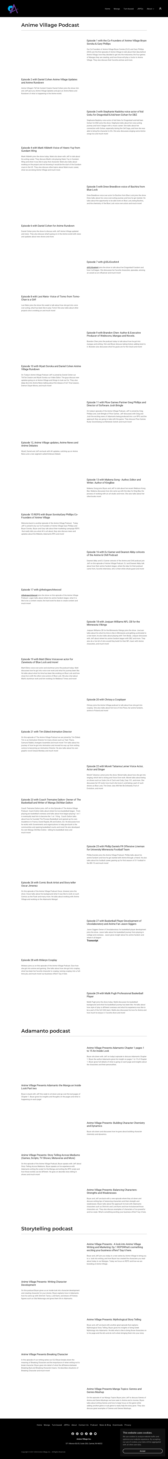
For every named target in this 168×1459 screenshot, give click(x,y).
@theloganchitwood (29, 595)
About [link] (74, 1425)
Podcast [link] (94, 1425)
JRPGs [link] (140, 9)
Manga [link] (117, 9)
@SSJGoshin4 (92, 267)
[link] (13, 8)
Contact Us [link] (83, 1425)
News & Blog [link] (105, 1425)
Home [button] (39, 1425)
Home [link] (107, 9)
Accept (142, 1451)
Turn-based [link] (129, 9)
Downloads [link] (118, 1425)
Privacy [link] (128, 1425)
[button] (150, 9)
